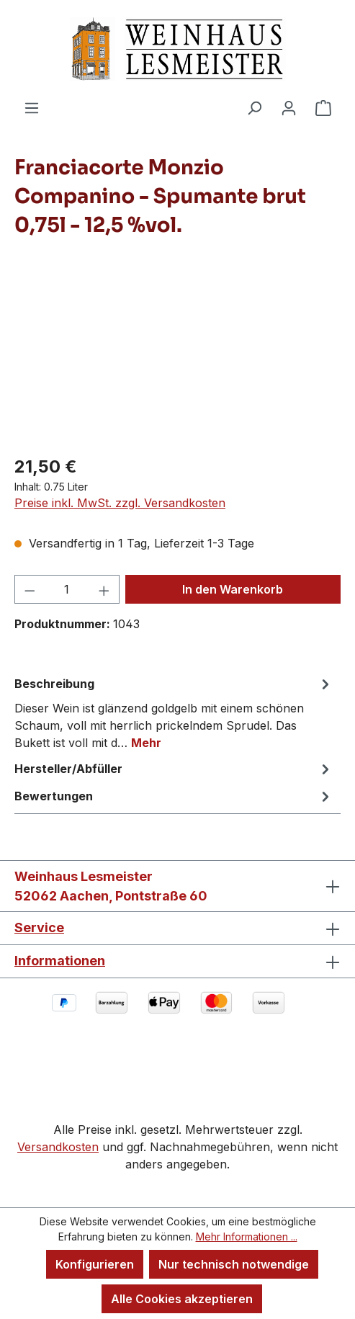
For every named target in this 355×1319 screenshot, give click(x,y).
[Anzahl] (67, 589)
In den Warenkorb (232, 589)
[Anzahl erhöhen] (104, 589)
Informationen (59, 960)
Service (39, 927)
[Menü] (31, 107)
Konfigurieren (94, 1264)
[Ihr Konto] (288, 107)
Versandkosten (58, 1147)
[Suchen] (254, 107)
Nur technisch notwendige (233, 1264)
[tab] (173, 712)
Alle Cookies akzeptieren (182, 1299)
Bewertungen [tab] (173, 796)
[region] (177, 361)
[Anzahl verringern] (29, 589)
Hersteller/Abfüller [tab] (173, 769)
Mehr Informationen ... (246, 1236)
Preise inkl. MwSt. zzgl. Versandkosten (119, 503)
